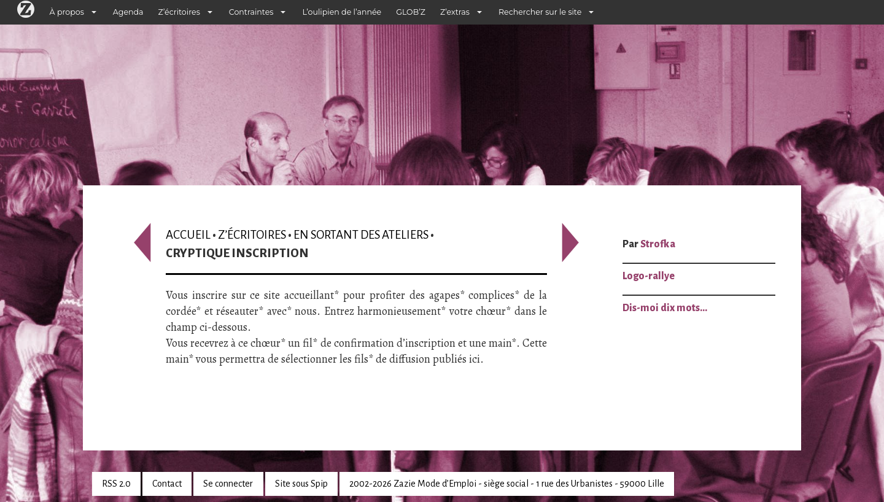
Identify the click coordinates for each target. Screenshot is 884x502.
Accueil (188, 234)
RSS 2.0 (116, 483)
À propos (67, 12)
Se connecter (228, 483)
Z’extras (455, 12)
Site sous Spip (301, 483)
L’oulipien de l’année (341, 12)
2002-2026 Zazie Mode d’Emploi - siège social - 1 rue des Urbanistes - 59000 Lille (506, 483)
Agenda (128, 12)
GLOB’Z (410, 12)
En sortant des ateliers (360, 234)
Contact (167, 483)
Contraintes (251, 12)
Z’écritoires (179, 12)
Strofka (657, 244)
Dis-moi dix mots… (664, 308)
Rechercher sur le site (539, 12)
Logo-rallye (648, 276)
